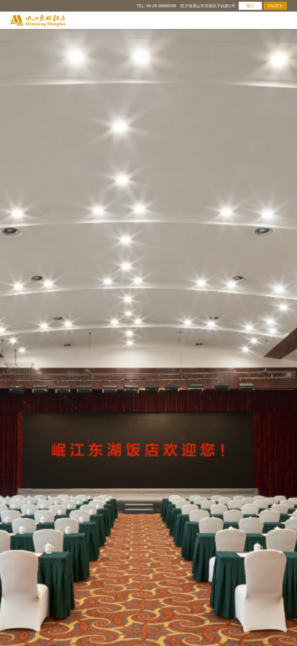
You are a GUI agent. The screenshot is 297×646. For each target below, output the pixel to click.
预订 (250, 5)
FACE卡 (275, 5)
